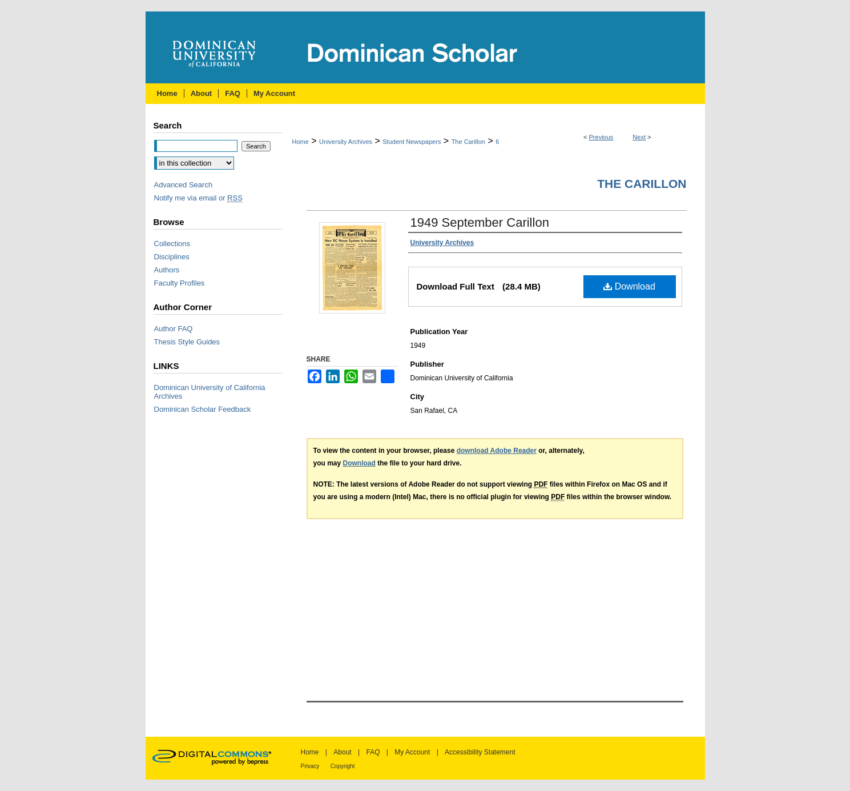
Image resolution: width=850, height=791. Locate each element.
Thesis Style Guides (187, 342)
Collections (172, 243)
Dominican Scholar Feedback (202, 409)
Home (300, 141)
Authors (167, 270)
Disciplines (172, 256)
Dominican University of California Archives (209, 391)
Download (629, 286)
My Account (412, 752)
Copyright (343, 766)
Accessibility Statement (480, 752)
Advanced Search (183, 184)
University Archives (345, 141)
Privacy (310, 766)
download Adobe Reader (497, 451)
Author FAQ (173, 328)
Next (639, 137)
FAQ (373, 752)
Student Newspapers (411, 141)
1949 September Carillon (479, 222)
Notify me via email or (198, 198)
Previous (601, 137)
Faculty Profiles (179, 283)
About (342, 752)
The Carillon (468, 141)
